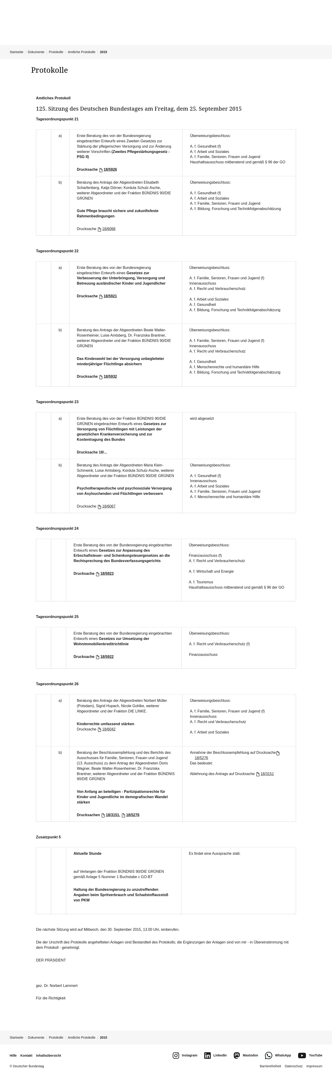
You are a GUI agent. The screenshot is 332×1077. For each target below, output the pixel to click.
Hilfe (13, 1055)
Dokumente (36, 52)
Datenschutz (294, 1066)
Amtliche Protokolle (81, 52)
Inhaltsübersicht (48, 1055)
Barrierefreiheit (270, 1066)
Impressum (314, 1066)
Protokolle (56, 52)
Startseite (16, 52)
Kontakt (26, 1055)
